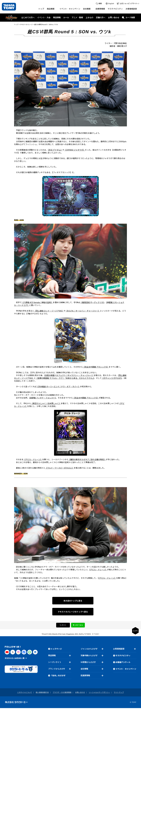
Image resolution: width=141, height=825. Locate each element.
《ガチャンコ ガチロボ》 (112, 378)
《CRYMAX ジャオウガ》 (74, 149)
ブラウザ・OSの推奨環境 (62, 692)
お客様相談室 (118, 649)
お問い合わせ (113, 17)
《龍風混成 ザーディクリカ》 (92, 302)
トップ (16, 24)
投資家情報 (85, 675)
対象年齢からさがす (89, 655)
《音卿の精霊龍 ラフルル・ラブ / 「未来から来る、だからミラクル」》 (65, 378)
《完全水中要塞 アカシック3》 (96, 366)
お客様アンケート (123, 662)
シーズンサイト (54, 662)
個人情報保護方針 (42, 692)
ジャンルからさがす (89, 649)
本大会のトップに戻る (72, 600)
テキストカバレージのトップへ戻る (73, 611)
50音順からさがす (88, 662)
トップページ (56, 649)
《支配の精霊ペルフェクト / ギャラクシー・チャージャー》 (69, 375)
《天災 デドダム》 (55, 149)
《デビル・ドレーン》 (33, 459)
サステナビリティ (123, 655)
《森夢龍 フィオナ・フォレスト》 (42, 397)
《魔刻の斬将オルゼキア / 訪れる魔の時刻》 (87, 459)
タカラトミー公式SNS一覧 (14, 658)
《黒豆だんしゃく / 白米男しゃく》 (46, 403)
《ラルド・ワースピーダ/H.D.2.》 (59, 467)
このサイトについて (24, 692)
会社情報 (84, 669)
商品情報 (52, 655)
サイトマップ (119, 692)
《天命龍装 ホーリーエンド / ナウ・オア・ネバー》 (58, 386)
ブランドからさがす (56, 669)
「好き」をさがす (58, 675)
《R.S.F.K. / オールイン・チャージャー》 (83, 310)
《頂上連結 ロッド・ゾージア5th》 (49, 310)
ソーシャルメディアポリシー (99, 692)
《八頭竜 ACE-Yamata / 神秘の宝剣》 (37, 302)
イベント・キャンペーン (126, 669)
